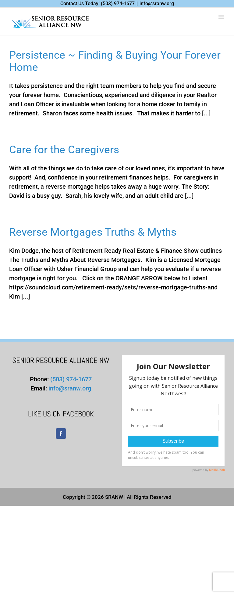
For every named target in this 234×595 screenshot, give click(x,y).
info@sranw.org (157, 3)
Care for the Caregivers (64, 149)
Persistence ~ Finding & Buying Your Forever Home (115, 61)
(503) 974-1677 (118, 3)
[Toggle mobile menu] (221, 17)
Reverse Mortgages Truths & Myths (92, 232)
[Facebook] (61, 433)
